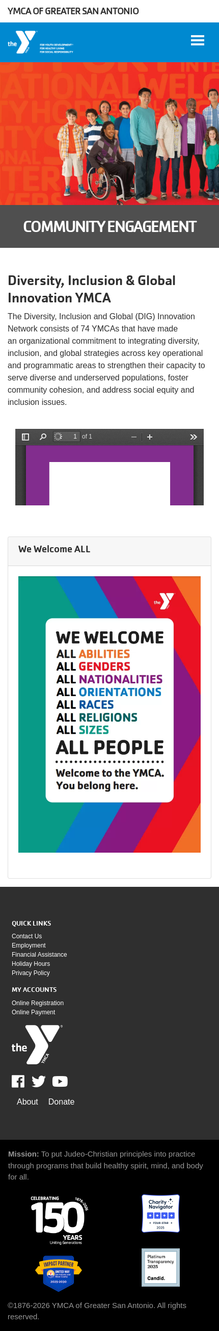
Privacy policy (31, 973)
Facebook (25, 1081)
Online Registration (38, 1003)
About (27, 1101)
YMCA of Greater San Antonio (73, 11)
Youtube (59, 1081)
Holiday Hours (31, 963)
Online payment (33, 1012)
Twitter (39, 1081)
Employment (29, 945)
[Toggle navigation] (197, 40)
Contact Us (27, 936)
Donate (61, 1101)
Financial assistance (39, 954)
